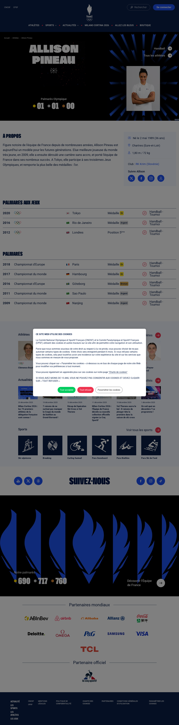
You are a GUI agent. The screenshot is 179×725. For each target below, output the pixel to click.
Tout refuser (85, 390)
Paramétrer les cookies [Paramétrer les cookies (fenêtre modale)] (109, 390)
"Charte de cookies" (118, 372)
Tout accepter (66, 390)
